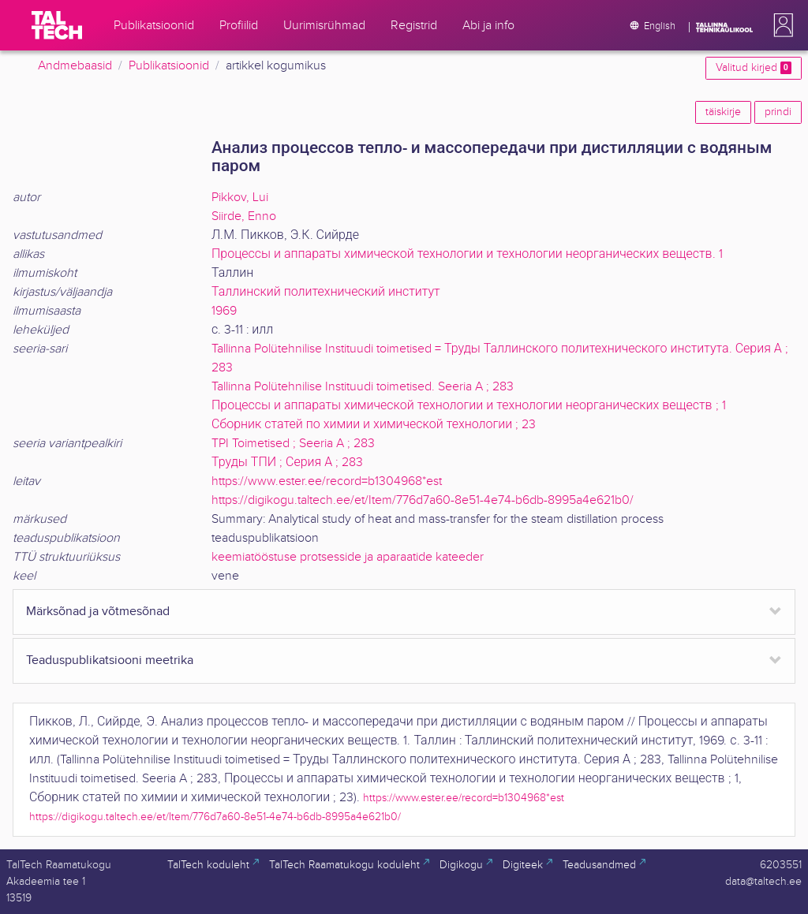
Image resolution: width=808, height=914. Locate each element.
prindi (778, 112)
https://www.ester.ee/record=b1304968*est (326, 481)
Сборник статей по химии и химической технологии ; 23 (373, 424)
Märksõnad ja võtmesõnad (98, 611)
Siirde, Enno (243, 216)
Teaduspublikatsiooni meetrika (109, 660)
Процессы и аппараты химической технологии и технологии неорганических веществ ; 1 (468, 405)
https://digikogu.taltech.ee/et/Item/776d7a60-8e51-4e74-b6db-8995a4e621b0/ (422, 500)
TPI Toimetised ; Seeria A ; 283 (293, 443)
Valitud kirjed (753, 68)
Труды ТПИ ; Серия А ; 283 (287, 462)
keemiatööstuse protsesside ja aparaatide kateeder (347, 557)
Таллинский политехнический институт (325, 292)
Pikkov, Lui (239, 197)
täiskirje (723, 112)
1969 (224, 311)
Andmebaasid (75, 65)
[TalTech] (57, 25)
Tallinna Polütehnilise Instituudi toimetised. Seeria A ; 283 (362, 386)
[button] (780, 25)
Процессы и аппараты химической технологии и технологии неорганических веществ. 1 (467, 254)
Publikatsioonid (169, 65)
